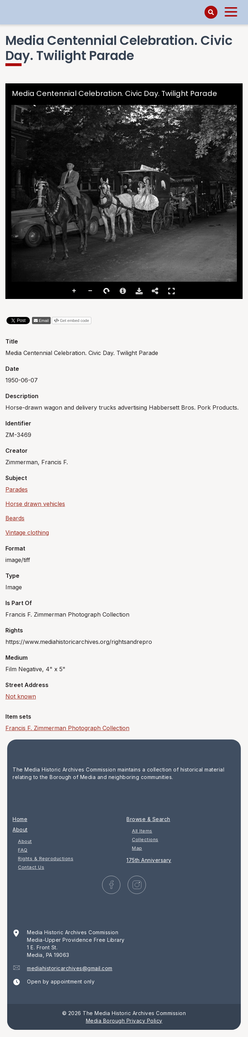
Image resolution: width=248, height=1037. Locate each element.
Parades (16, 489)
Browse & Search (148, 819)
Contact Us (31, 867)
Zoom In (74, 291)
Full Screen (171, 290)
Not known (20, 696)
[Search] (211, 12)
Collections (145, 839)
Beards (14, 518)
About (20, 829)
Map (137, 848)
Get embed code (74, 320)
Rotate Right (106, 291)
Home (20, 819)
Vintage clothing (27, 532)
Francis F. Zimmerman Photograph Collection (67, 728)
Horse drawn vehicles (35, 503)
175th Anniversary (149, 860)
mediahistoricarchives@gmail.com (69, 968)
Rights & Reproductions (45, 858)
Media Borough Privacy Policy (124, 1021)
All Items (142, 831)
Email (44, 320)
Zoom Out (90, 291)
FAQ (23, 850)
